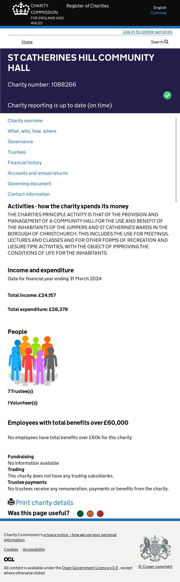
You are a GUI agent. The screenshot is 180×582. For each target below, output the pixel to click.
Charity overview (25, 120)
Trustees (17, 152)
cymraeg (158, 12)
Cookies (11, 549)
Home (27, 41)
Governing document (29, 183)
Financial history (25, 162)
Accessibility (34, 549)
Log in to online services (147, 32)
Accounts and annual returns (38, 173)
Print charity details (40, 502)
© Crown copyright (155, 566)
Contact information (29, 194)
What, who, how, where (32, 131)
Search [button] (159, 41)
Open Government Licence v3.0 (90, 567)
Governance (20, 141)
